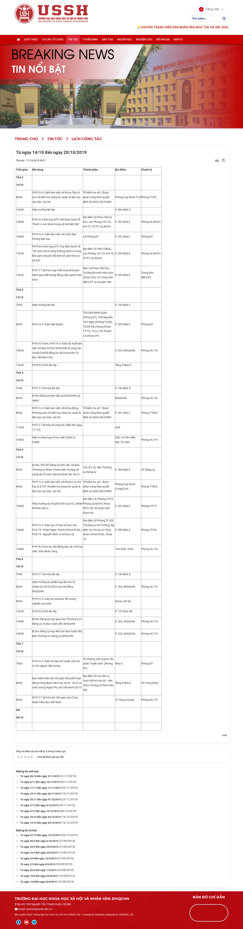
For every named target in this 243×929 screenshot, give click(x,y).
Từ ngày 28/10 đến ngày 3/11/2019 (39, 776)
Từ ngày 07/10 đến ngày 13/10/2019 (40, 835)
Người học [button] (124, 39)
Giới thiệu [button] (31, 39)
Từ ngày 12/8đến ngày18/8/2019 (38, 881)
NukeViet (100, 914)
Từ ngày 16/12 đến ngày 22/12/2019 (40, 816)
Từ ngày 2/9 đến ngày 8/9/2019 (37, 864)
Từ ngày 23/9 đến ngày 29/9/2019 (39, 846)
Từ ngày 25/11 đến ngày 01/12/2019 (40, 799)
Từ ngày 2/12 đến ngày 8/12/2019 (39, 805)
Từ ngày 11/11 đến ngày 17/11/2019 (40, 787)
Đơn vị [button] (178, 39)
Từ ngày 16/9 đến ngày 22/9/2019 (39, 852)
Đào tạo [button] (107, 39)
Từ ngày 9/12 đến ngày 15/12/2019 (39, 811)
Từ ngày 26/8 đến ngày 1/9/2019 (38, 870)
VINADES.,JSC (126, 914)
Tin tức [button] (73, 39)
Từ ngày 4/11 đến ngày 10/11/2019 (39, 782)
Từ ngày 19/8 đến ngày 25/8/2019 (39, 875)
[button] (209, 9)
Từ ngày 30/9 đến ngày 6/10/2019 (39, 841)
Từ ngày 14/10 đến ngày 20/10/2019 (40, 822)
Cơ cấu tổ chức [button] (53, 39)
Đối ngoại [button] (163, 39)
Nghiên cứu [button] (144, 39)
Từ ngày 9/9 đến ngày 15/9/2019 (38, 858)
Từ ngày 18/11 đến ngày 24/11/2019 (40, 793)
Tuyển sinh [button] (90, 39)
